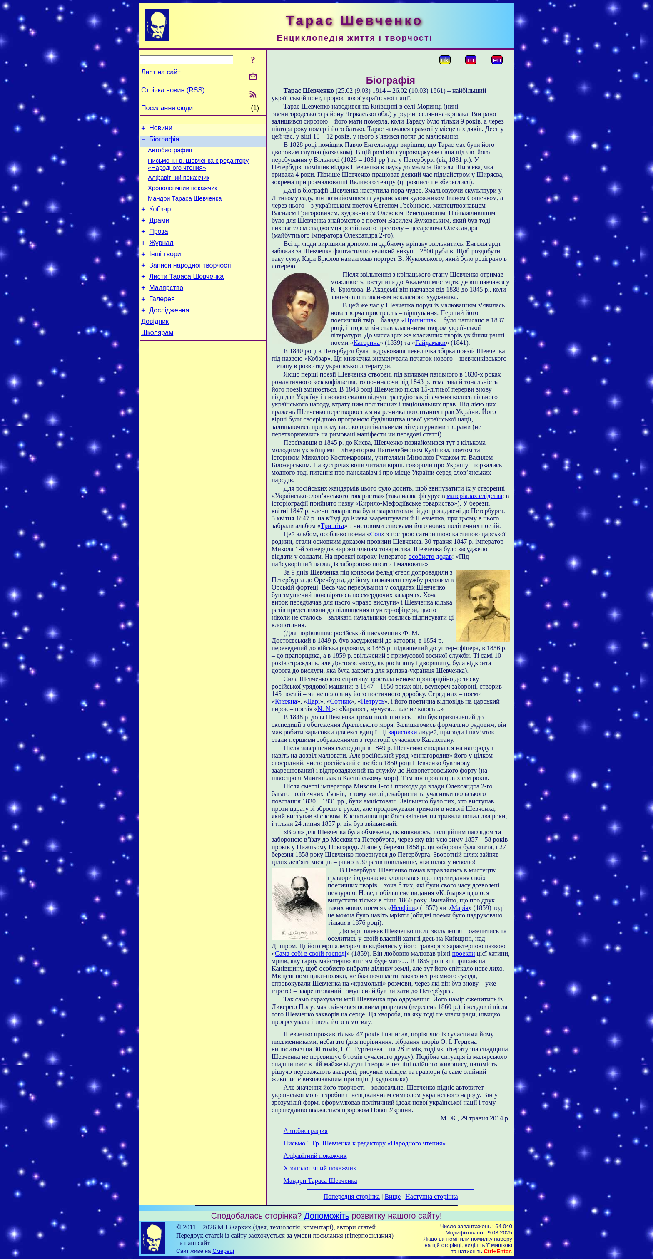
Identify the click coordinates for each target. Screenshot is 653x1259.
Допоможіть (326, 1215)
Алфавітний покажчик (178, 184)
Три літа (332, 525)
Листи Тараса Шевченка (186, 293)
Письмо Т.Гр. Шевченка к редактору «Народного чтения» (198, 169)
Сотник (340, 701)
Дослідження (169, 331)
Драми (159, 231)
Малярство (166, 306)
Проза (158, 244)
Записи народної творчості (190, 281)
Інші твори (165, 269)
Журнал (161, 256)
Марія (460, 907)
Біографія (164, 141)
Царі (313, 701)
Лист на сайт (161, 72)
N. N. (324, 708)
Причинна (419, 320)
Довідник (155, 343)
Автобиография (170, 154)
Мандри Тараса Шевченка (185, 207)
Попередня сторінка (351, 1196)
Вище (392, 1196)
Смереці (223, 1251)
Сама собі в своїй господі (310, 953)
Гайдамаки (430, 342)
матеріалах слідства (475, 495)
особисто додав (430, 556)
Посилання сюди (167, 108)
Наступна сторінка (431, 1196)
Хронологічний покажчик (182, 195)
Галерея (161, 318)
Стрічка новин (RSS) (172, 90)
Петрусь (372, 701)
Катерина (367, 342)
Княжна (286, 701)
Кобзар (160, 219)
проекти (463, 953)
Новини (160, 129)
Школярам (157, 356)
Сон (375, 534)
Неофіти (403, 907)
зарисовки (403, 732)
